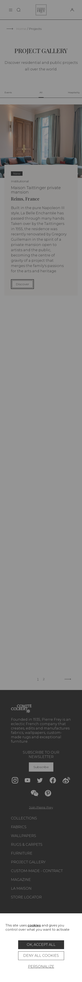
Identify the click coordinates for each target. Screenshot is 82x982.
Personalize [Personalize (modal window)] (41, 966)
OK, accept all (41, 945)
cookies (34, 925)
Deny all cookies (41, 955)
